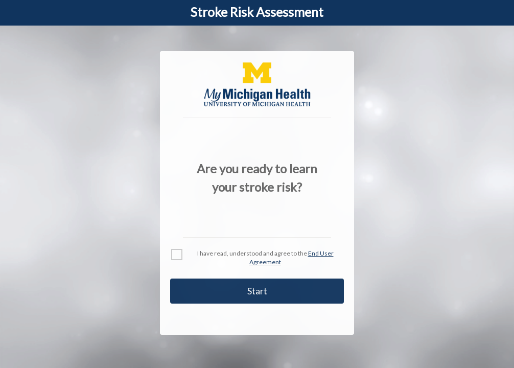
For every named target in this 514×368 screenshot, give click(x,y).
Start (257, 290)
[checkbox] (176, 254)
